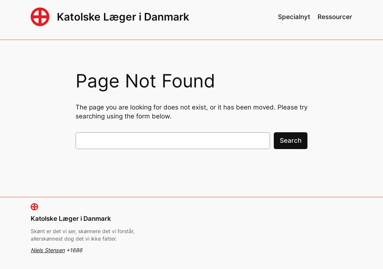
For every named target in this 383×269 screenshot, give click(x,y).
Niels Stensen (48, 250)
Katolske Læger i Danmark (123, 16)
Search (290, 140)
